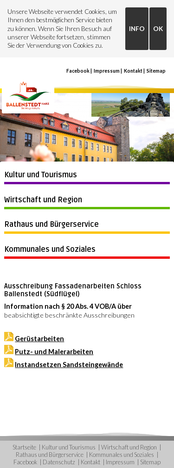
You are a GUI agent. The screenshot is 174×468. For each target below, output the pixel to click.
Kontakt (133, 71)
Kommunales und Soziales (50, 249)
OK (158, 28)
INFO (137, 28)
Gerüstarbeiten (39, 339)
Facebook (78, 71)
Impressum (107, 71)
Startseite (24, 447)
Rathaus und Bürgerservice (51, 224)
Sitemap (156, 71)
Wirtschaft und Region (43, 200)
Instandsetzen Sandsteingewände (69, 364)
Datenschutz (59, 462)
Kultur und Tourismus (40, 175)
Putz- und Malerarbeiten (54, 352)
